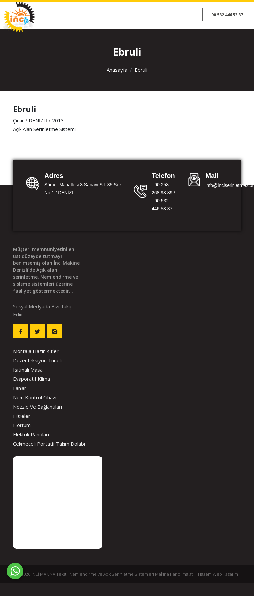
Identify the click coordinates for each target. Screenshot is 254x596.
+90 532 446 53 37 (226, 15)
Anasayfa (117, 69)
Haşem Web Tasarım (218, 574)
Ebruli (141, 69)
